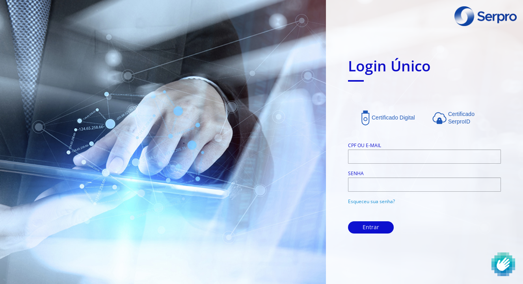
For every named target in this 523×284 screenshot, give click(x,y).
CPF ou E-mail (364, 145)
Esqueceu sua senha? (371, 201)
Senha (356, 173)
